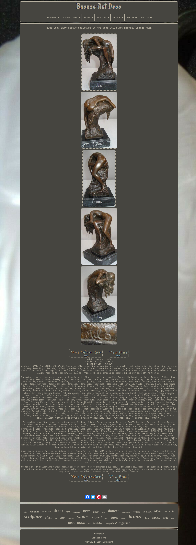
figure (106, 518)
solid (25, 512)
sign (56, 518)
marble (169, 511)
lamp (114, 517)
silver (103, 512)
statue (83, 516)
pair (62, 518)
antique (156, 517)
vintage (136, 512)
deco (58, 510)
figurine (124, 523)
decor (98, 522)
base (147, 518)
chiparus (76, 512)
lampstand (111, 523)
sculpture (33, 516)
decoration (76, 522)
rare (68, 511)
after (172, 518)
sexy (165, 517)
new (86, 511)
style (158, 510)
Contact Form (99, 538)
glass (48, 517)
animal (123, 518)
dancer (113, 511)
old (89, 524)
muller (96, 512)
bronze (135, 516)
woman (34, 511)
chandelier (126, 512)
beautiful (71, 518)
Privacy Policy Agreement (99, 542)
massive (46, 511)
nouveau (147, 511)
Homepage (99, 534)
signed (97, 517)
